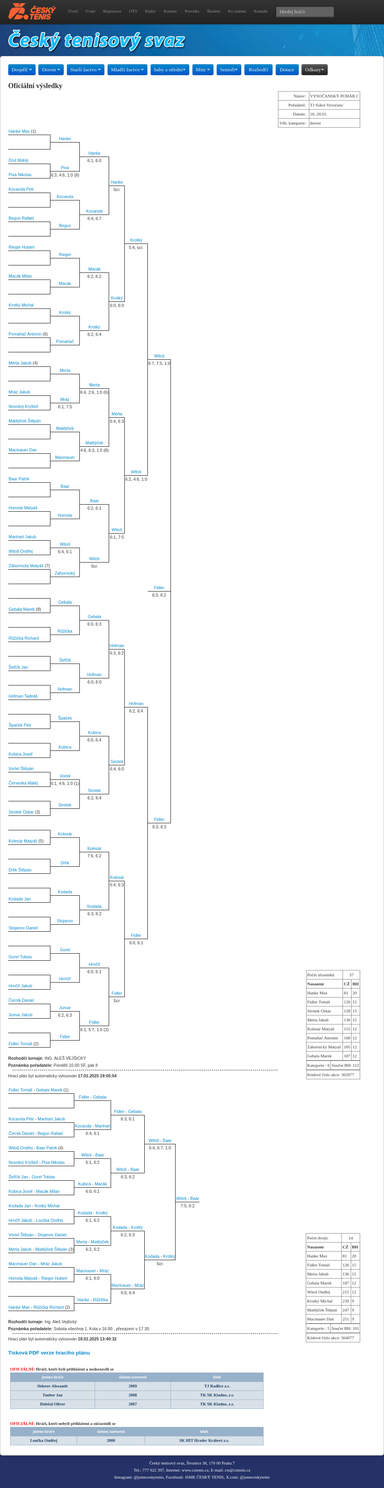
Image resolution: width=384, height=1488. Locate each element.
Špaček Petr (20, 725)
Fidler (159, 587)
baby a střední (170, 69)
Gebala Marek (22, 609)
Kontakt (260, 11)
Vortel (65, 776)
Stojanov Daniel (23, 927)
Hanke (65, 138)
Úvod (72, 11)
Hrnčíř (94, 964)
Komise (170, 11)
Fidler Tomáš (20, 1043)
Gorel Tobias (20, 956)
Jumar (65, 1007)
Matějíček (65, 428)
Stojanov (65, 920)
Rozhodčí (258, 69)
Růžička (64, 631)
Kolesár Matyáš (23, 841)
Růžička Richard (24, 638)
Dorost (51, 69)
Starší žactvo (85, 69)
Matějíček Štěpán (25, 420)
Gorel (65, 949)
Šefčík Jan (18, 667)
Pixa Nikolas (20, 174)
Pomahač (65, 341)
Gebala (65, 602)
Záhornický (65, 573)
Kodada (65, 891)
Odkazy (314, 69)
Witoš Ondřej (21, 551)
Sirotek (116, 761)
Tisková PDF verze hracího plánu (49, 1353)
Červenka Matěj (23, 783)
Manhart (102, 1126)
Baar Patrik (19, 478)
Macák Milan (20, 276)
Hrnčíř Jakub (20, 985)
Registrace (112, 11)
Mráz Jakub (19, 392)
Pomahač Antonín (25, 334)
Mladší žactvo (127, 69)
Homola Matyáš (23, 507)
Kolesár (65, 833)
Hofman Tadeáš (23, 696)
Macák (94, 269)
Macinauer (65, 457)
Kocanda (65, 196)
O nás (90, 11)
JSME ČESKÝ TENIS (204, 1477)
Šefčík (65, 660)
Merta (65, 370)
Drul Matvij (18, 160)
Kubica (94, 732)
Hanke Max (19, 131)
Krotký (136, 240)
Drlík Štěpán (20, 870)
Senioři (229, 69)
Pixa (65, 167)
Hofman (116, 645)
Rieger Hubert (21, 247)
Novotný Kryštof (23, 406)
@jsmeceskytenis (149, 1477)
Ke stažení (237, 11)
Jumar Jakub (20, 1014)
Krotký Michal (21, 305)
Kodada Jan (20, 898)
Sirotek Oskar (21, 812)
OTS (133, 11)
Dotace (287, 69)
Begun (65, 225)
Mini (203, 69)
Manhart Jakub (22, 536)
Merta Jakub (20, 363)
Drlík (65, 862)
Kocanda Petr (21, 189)
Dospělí (22, 69)
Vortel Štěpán (21, 768)
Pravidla (192, 11)
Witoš (159, 356)
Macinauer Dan (23, 449)
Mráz (65, 399)
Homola (65, 515)
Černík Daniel (21, 1000)
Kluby (150, 11)
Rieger (65, 254)
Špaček (65, 718)
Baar (65, 486)
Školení (213, 11)
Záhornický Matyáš (26, 565)
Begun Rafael (21, 218)
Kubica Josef (20, 754)
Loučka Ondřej (49, 1220)
